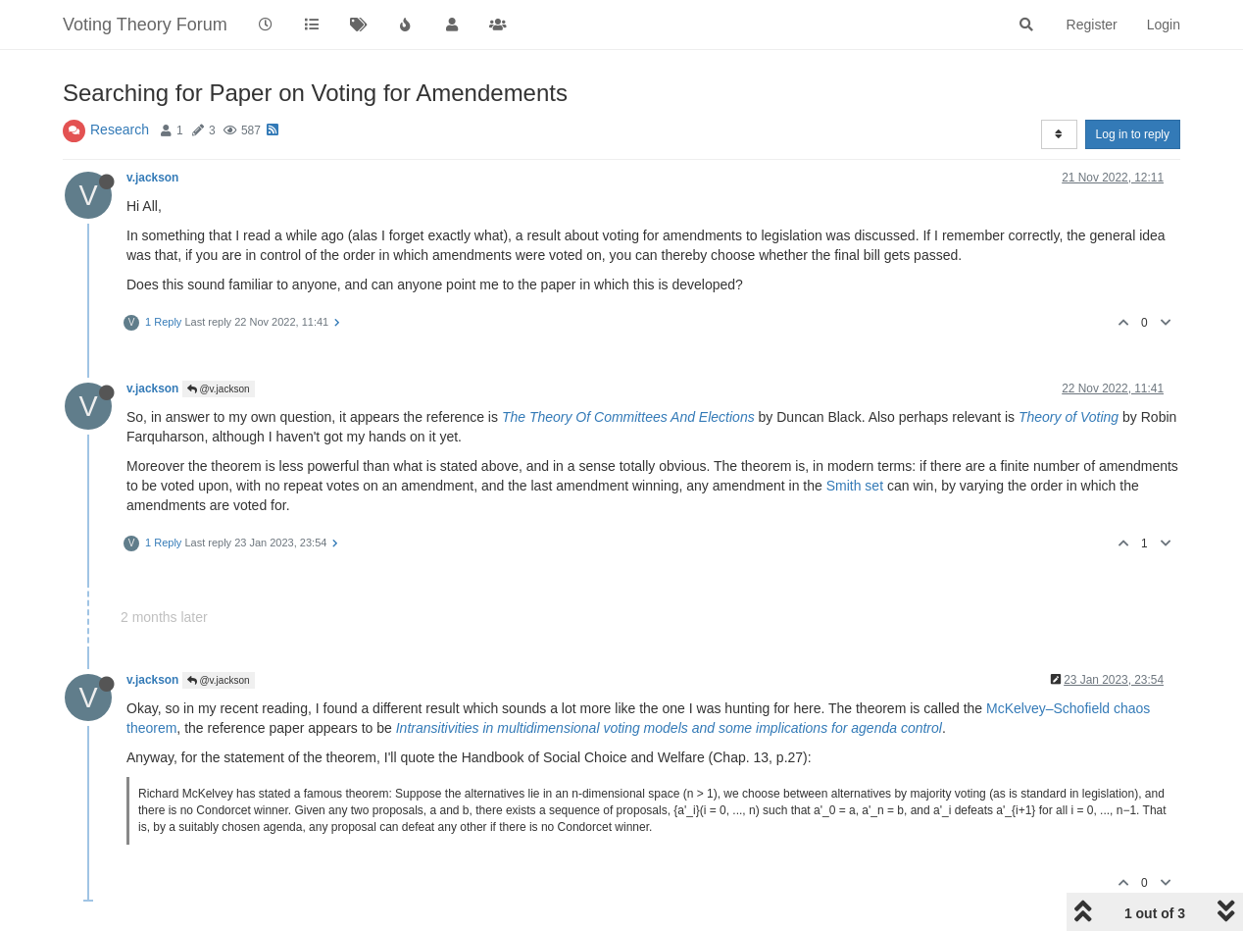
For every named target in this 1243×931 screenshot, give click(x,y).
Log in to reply (1132, 134)
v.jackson (152, 177)
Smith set (854, 485)
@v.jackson (218, 389)
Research (119, 129)
